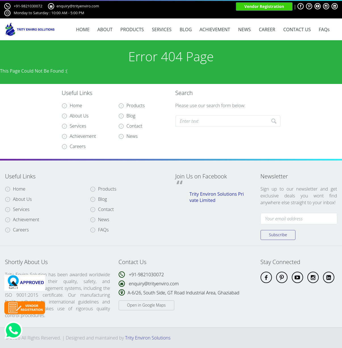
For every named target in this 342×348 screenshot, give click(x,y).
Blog (131, 116)
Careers (74, 146)
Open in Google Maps (146, 305)
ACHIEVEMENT (215, 29)
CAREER (267, 29)
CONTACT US (297, 29)
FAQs (324, 29)
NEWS (244, 29)
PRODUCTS (132, 29)
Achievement (79, 136)
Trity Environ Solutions (148, 338)
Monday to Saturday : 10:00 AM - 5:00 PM (44, 13)
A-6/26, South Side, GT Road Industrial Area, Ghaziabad (184, 293)
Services (74, 126)
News (132, 136)
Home (72, 105)
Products (136, 105)
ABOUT (104, 29)
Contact (134, 126)
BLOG (186, 29)
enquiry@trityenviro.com (73, 6)
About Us (75, 116)
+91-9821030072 (23, 6)
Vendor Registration (264, 6)
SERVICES (161, 29)
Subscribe (278, 234)
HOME (83, 29)
